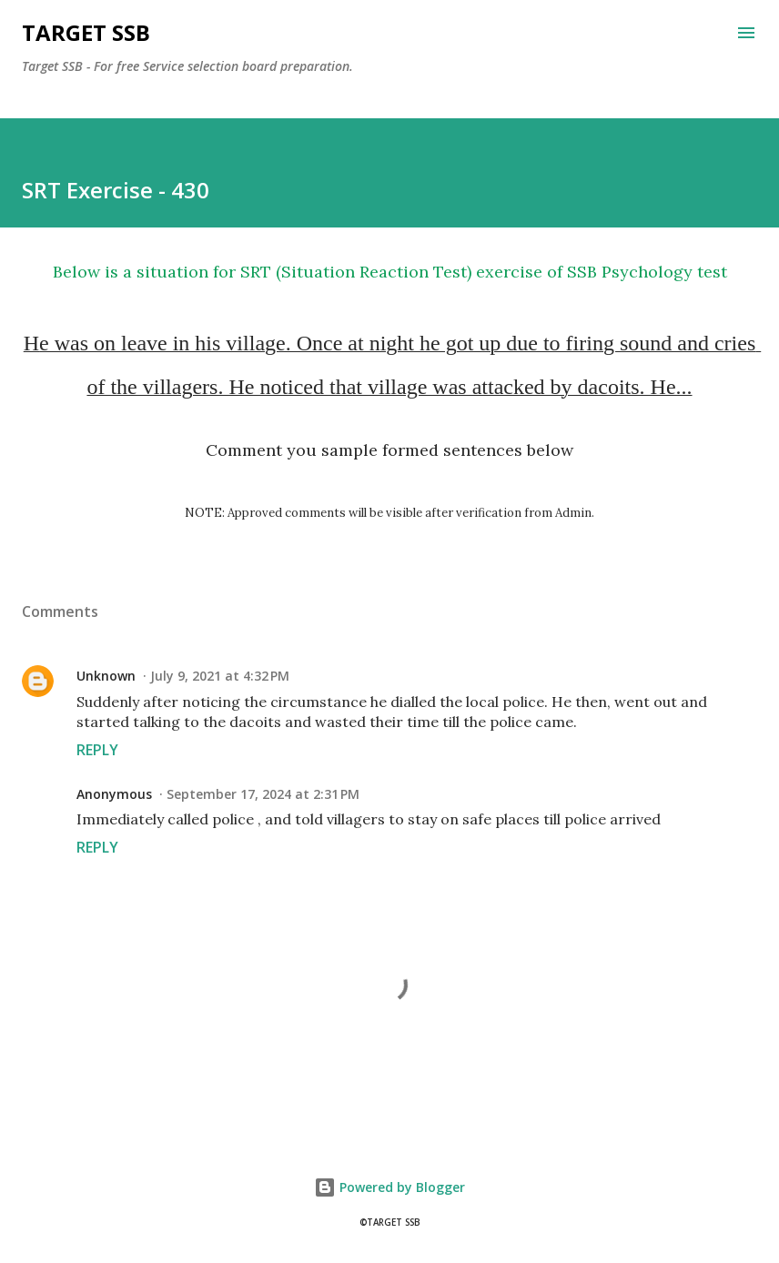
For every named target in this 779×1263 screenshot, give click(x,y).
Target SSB (86, 32)
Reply (97, 750)
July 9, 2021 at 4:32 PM (219, 675)
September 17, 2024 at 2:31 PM (263, 794)
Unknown (106, 675)
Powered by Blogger (389, 1187)
